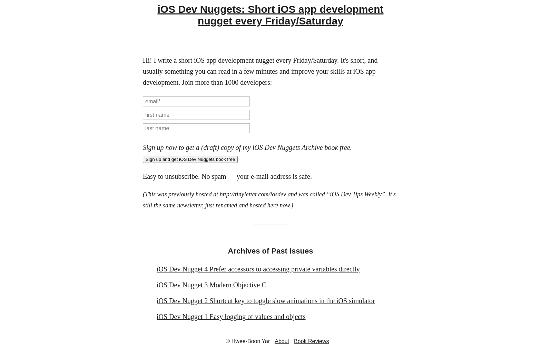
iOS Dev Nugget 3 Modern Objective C (211, 285)
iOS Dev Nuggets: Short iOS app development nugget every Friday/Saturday (270, 15)
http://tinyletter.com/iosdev (253, 194)
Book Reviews (311, 341)
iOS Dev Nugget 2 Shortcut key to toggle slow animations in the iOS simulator (266, 301)
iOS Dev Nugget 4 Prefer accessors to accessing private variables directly (258, 269)
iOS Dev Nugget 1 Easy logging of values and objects (231, 316)
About (282, 341)
